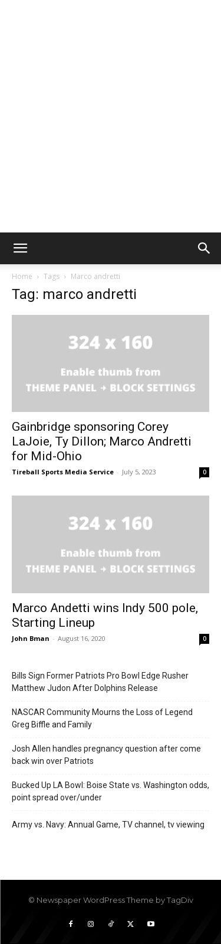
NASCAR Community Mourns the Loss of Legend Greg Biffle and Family (102, 718)
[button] (20, 248)
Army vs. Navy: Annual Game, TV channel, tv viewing (108, 824)
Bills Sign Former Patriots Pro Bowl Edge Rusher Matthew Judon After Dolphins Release (100, 682)
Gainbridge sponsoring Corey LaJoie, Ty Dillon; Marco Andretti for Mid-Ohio (102, 441)
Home (22, 276)
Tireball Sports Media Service (63, 471)
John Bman (31, 638)
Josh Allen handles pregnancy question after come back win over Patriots (106, 755)
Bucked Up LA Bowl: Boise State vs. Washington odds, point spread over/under (110, 791)
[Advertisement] (110, 116)
